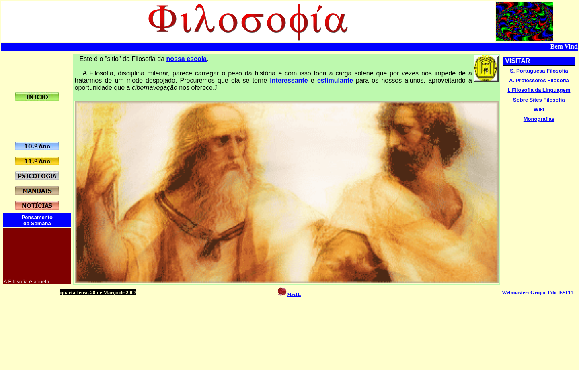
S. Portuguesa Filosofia (539, 71)
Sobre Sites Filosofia (539, 100)
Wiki (539, 109)
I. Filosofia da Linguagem (538, 90)
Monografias (539, 119)
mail (294, 293)
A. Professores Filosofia (539, 80)
